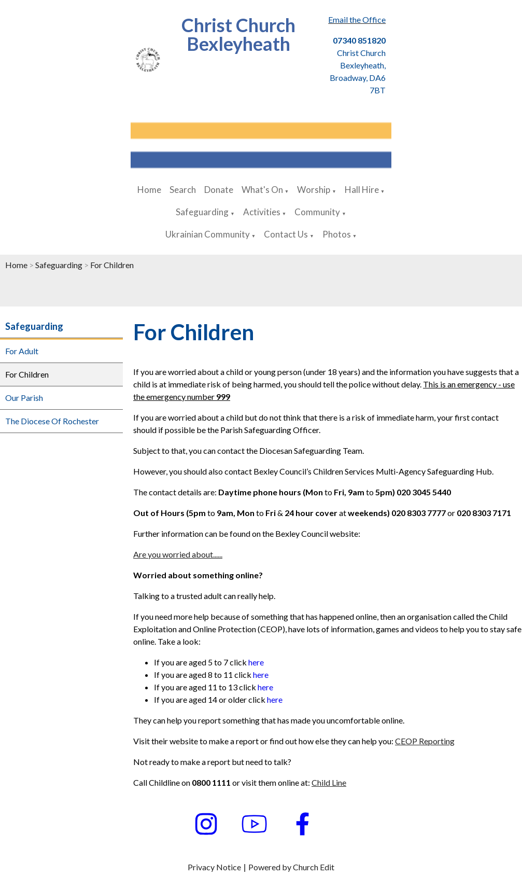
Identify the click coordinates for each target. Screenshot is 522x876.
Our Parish (24, 397)
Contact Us (286, 234)
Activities (261, 211)
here (256, 662)
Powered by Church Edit (291, 867)
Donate (218, 189)
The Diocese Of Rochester (52, 421)
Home (149, 189)
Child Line (329, 782)
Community (317, 211)
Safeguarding (202, 211)
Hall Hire (362, 189)
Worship (313, 189)
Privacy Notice (214, 867)
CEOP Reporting (425, 741)
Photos (336, 234)
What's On (262, 189)
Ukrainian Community (207, 234)
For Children (112, 265)
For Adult (21, 351)
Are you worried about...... (177, 554)
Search (183, 189)
